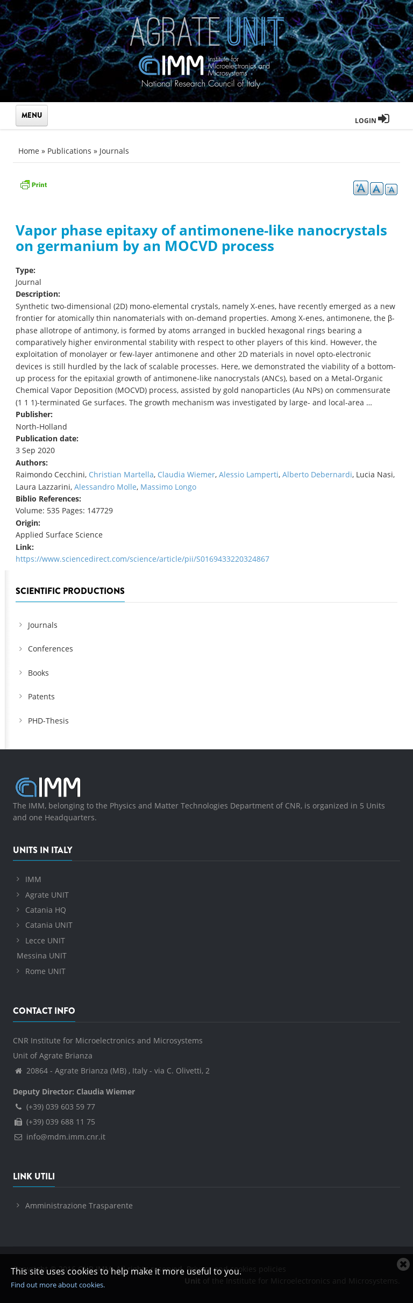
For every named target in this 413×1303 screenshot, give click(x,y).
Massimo (157, 487)
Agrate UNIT (47, 895)
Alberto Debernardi (317, 474)
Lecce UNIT (45, 940)
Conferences (50, 648)
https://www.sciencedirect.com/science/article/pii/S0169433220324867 (142, 559)
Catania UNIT (49, 925)
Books (38, 673)
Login (372, 120)
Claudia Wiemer (186, 474)
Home (28, 151)
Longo (185, 487)
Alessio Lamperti (249, 474)
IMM (33, 879)
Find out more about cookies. (58, 1285)
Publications (69, 151)
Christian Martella (121, 474)
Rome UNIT (45, 971)
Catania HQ (45, 910)
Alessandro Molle (105, 487)
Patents (41, 696)
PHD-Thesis (48, 720)
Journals (114, 151)
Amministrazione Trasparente (79, 1205)
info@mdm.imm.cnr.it (59, 1137)
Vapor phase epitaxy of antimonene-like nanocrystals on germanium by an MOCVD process (201, 237)
